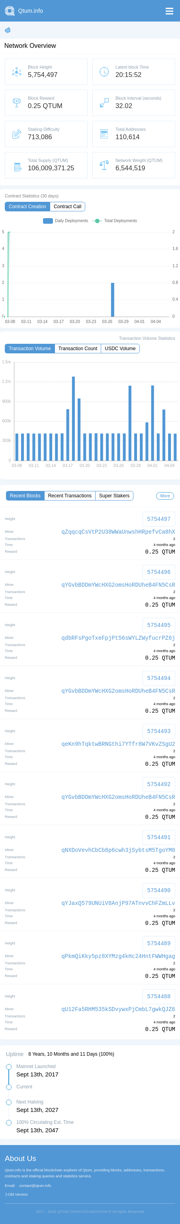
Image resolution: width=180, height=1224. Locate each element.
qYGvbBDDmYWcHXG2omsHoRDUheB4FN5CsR (118, 585)
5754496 (159, 572)
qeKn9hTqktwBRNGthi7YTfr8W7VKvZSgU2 (118, 744)
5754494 (159, 678)
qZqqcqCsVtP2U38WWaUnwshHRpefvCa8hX (118, 532)
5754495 (159, 625)
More (165, 495)
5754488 (159, 996)
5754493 (159, 731)
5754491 (159, 837)
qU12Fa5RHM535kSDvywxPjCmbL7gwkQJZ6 (118, 1009)
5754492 (159, 784)
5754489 (159, 943)
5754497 (159, 519)
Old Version (18, 1194)
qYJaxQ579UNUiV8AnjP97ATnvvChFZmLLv (118, 903)
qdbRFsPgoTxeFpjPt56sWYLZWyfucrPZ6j (118, 638)
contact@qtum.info (35, 1186)
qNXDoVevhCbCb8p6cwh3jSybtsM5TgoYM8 (118, 850)
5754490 (159, 890)
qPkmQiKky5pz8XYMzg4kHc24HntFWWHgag (118, 956)
